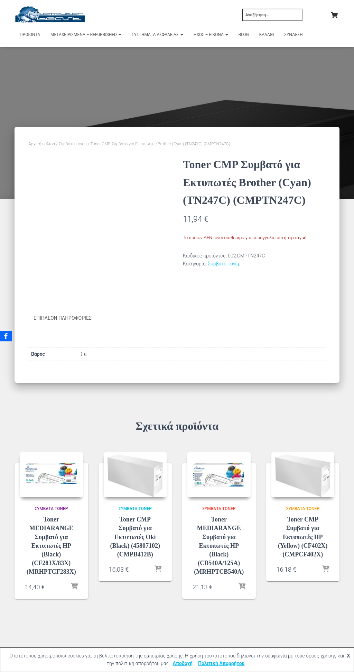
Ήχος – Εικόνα (211, 34)
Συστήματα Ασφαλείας (157, 34)
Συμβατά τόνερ (73, 144)
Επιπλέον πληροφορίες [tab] (63, 318)
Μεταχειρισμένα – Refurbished (85, 34)
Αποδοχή (183, 663)
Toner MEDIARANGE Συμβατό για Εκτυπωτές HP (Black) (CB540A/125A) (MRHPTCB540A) (219, 545)
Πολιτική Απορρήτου (221, 663)
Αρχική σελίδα (41, 144)
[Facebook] (6, 336)
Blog (244, 34)
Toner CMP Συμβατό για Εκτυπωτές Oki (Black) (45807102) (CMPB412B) (135, 536)
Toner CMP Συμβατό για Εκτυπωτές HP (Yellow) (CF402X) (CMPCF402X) (302, 536)
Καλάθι (266, 34)
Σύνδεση (293, 34)
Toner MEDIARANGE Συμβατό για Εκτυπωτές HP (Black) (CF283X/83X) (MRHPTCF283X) (51, 545)
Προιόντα (30, 34)
